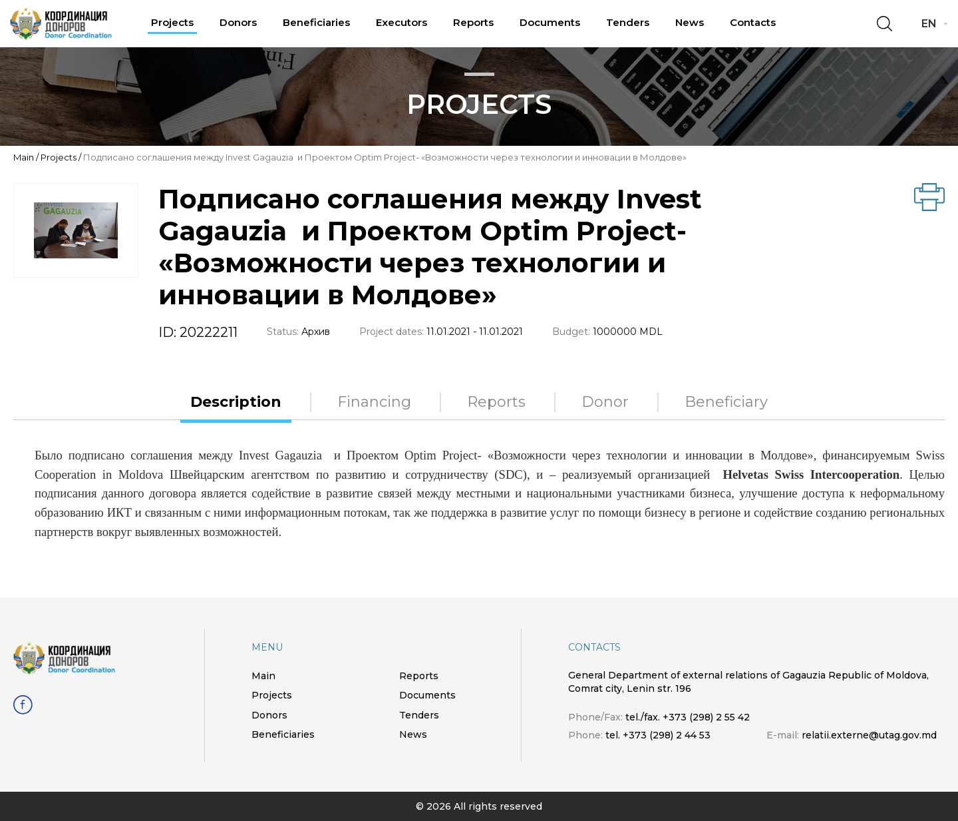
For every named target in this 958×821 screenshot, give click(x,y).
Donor (605, 402)
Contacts (753, 22)
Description (235, 402)
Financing (374, 402)
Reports (473, 22)
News (689, 22)
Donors (238, 22)
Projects (172, 22)
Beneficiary (726, 402)
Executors (401, 22)
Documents (550, 22)
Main (23, 157)
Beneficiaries (316, 22)
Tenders (627, 22)
